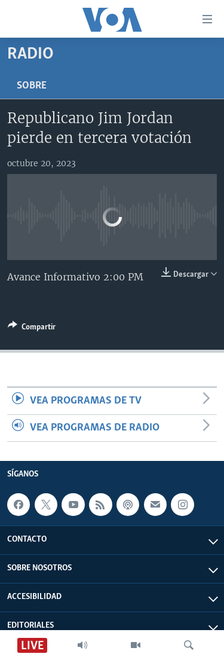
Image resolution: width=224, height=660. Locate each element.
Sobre (32, 85)
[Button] (32, 328)
